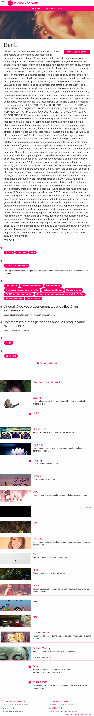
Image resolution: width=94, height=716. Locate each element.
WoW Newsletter (56, 708)
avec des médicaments (16, 266)
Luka (35, 491)
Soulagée (21, 252)
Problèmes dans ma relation (19, 294)
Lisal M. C (38, 397)
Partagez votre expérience (77, 52)
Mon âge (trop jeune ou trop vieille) (22, 290)
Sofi (35, 523)
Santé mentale (33, 298)
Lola (35, 601)
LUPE (36, 413)
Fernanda (38, 538)
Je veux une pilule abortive (47, 8)
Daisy (36, 666)
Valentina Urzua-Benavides (47, 382)
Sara (35, 554)
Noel (35, 617)
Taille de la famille (14, 298)
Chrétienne (11, 356)
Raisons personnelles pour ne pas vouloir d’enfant (60, 294)
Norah (88, 507)
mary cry (37, 460)
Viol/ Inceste (11, 286)
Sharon (37, 476)
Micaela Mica (40, 682)
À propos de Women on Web (14, 701)
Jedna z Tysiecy (41, 648)
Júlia (35, 570)
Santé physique (73, 290)
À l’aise (9, 252)
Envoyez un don (9, 708)
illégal (8, 343)
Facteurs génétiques (52, 290)
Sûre (32, 252)
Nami (36, 585)
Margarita (38, 444)
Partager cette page (47, 363)
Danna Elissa (40, 429)
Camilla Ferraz (41, 632)
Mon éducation (53, 286)
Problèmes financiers (32, 286)
